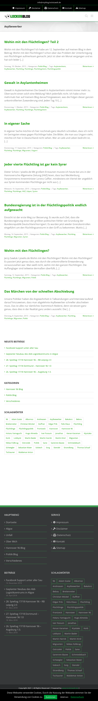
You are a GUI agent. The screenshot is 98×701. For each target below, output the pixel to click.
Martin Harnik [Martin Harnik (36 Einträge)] (46, 438)
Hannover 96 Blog (14, 389)
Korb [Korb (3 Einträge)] (8, 438)
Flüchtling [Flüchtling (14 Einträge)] (78, 424)
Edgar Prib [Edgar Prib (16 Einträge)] (53, 424)
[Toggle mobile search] (86, 15)
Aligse (9, 528)
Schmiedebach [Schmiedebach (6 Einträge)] (74, 443)
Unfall (9, 535)
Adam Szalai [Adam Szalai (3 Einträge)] (17, 419)
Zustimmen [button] (50, 697)
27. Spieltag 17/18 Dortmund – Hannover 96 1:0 (28, 366)
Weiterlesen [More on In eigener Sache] (87, 148)
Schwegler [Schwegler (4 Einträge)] (10, 447)
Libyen (29, 191)
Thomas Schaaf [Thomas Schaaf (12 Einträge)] (83, 447)
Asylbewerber (9, 69)
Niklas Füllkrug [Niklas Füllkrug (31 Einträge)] (12, 443)
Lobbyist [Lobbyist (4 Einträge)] (17, 438)
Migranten (26, 150)
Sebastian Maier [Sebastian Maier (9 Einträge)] (25, 447)
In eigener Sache (17, 123)
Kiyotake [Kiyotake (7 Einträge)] (87, 433)
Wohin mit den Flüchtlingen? (26, 250)
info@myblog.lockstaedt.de (49, 2)
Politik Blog (42, 66)
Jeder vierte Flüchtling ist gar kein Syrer (35, 164)
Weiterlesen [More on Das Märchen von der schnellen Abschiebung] (87, 316)
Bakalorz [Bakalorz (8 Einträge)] (68, 419)
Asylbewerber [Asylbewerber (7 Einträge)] (55, 419)
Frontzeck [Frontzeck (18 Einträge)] (41, 428)
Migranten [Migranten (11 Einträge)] (73, 438)
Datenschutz (77, 696)
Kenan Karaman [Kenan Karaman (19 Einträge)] (73, 433)
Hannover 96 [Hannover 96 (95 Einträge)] (67, 428)
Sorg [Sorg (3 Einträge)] (48, 447)
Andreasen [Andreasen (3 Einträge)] (41, 419)
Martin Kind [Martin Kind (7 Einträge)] (60, 438)
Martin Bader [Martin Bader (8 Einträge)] (30, 438)
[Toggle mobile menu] (92, 15)
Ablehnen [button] (64, 697)
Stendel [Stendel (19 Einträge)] (57, 447)
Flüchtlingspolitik (54, 69)
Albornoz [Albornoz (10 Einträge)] (29, 419)
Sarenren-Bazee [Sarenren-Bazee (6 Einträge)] (57, 443)
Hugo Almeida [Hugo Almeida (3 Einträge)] (32, 433)
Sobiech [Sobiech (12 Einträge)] (39, 447)
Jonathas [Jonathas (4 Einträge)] (59, 433)
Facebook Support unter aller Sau (22, 348)
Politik (33, 277)
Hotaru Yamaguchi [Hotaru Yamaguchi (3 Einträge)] (14, 433)
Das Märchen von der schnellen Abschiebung (39, 291)
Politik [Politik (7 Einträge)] (36, 443)
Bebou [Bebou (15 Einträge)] (79, 419)
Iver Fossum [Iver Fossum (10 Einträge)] (46, 433)
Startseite (11, 522)
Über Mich (11, 541)
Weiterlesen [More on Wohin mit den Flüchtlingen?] (87, 275)
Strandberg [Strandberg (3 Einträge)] (68, 447)
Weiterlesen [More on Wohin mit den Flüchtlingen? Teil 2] (87, 66)
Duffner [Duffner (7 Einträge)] (41, 424)
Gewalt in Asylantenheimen (26, 82)
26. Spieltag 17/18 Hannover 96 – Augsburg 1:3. (28, 371)
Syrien (35, 191)
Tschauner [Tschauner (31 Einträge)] (10, 452)
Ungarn (34, 150)
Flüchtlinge (29, 69)
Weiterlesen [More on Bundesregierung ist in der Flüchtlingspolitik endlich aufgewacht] (87, 234)
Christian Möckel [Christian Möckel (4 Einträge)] (27, 424)
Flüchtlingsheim (40, 69)
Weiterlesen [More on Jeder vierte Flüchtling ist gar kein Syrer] (87, 189)
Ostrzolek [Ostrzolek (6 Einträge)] (26, 443)
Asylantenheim (60, 66)
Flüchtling (20, 69)
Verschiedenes (13, 401)
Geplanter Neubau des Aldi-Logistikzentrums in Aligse (32, 354)
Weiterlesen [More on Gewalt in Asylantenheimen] (87, 107)
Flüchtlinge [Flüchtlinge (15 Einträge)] (10, 428)
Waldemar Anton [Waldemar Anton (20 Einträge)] (25, 452)
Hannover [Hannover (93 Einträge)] (53, 428)
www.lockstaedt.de (70, 688)
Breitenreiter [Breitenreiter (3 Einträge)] (11, 424)
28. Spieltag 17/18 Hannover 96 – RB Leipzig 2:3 (28, 360)
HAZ (24, 191)
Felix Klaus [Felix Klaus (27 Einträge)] (65, 424)
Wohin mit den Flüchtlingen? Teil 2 (31, 42)
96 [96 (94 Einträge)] (7, 419)
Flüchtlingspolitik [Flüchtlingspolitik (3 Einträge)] (26, 428)
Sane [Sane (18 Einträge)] (45, 443)
